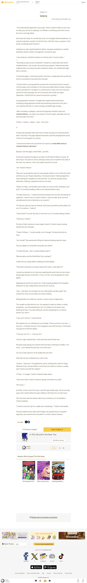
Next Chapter (57, 429)
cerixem (28, 448)
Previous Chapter (30, 429)
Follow (54, 448)
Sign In (84, 2)
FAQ (43, 573)
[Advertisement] (43, 498)
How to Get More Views (33, 573)
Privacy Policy (68, 573)
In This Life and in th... (23, 2)
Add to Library (58, 440)
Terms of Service (57, 573)
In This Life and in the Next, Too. (43, 434)
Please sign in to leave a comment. (43, 517)
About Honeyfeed (20, 573)
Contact (49, 573)
